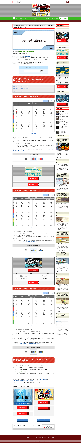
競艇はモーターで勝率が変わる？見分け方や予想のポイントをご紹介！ (62, 233)
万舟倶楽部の (43, 420)
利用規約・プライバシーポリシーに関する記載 (34, 437)
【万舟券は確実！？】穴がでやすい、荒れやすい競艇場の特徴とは (62, 194)
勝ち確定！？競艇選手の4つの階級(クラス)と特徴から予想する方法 (62, 275)
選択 (42, 70)
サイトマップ (52, 437)
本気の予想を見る (34, 178)
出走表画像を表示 (34, 133)
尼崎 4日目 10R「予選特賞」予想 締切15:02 (21, 86)
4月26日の (22, 420)
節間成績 (52, 100)
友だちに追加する (64, 18)
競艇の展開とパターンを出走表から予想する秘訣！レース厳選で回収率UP (62, 314)
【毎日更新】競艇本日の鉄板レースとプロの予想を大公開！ (62, 140)
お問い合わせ (46, 437)
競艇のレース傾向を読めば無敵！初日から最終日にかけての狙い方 (62, 214)
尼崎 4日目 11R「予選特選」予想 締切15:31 (21, 88)
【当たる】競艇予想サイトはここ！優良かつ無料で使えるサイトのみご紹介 (62, 253)
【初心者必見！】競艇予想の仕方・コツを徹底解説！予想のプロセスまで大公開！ (62, 175)
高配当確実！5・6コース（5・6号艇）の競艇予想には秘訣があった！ (62, 294)
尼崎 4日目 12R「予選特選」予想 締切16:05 (21, 91)
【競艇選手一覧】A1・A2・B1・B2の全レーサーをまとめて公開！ (62, 161)
